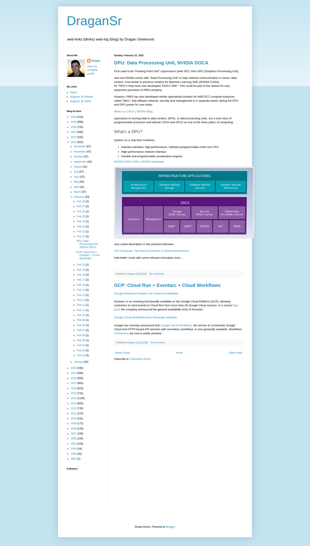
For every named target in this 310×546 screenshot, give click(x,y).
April (77, 186)
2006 (74, 438)
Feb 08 (81, 325)
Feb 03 (81, 350)
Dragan (95, 60)
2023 (74, 132)
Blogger (170, 526)
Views (73, 92)
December (80, 146)
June (77, 176)
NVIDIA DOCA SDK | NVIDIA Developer (139, 161)
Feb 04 (81, 345)
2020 (74, 368)
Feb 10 (81, 315)
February (79, 196)
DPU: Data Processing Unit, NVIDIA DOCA (161, 62)
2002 (74, 458)
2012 (74, 408)
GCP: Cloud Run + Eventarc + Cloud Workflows (167, 285)
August (78, 166)
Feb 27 (81, 206)
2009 (74, 423)
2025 (74, 121)
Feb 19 (81, 269)
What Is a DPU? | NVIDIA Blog (133, 111)
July (76, 171)
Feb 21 (81, 236)
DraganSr (94, 21)
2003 (74, 453)
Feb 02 (81, 355)
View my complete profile (92, 70)
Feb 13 (81, 300)
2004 (74, 448)
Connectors (121, 333)
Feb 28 (81, 201)
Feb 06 (81, 335)
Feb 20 (81, 264)
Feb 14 (81, 295)
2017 (74, 383)
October (79, 156)
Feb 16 (81, 284)
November (80, 151)
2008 (74, 428)
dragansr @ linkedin (81, 96)
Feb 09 (81, 320)
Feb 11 (81, 310)
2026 (74, 116)
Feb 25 (81, 216)
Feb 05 (81, 340)
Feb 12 (81, 304)
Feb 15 (81, 289)
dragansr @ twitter (80, 101)
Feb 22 (81, 231)
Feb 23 (81, 226)
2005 (74, 443)
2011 (74, 413)
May (76, 181)
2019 (74, 373)
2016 (74, 388)
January (79, 361)
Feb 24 (81, 221)
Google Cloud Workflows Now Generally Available (145, 317)
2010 (74, 418)
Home (179, 352)
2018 (74, 378)
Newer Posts (122, 352)
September (80, 161)
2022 (74, 137)
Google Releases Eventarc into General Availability (146, 293)
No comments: (157, 273)
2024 (74, 127)
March (78, 191)
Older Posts (235, 352)
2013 (74, 403)
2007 (74, 433)
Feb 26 (81, 211)
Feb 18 (81, 274)
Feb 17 (81, 279)
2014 (74, 398)
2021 (74, 142)
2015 (74, 393)
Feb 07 (81, 330)
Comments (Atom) (140, 359)
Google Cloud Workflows (176, 325)
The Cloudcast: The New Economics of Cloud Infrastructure (151, 250)
